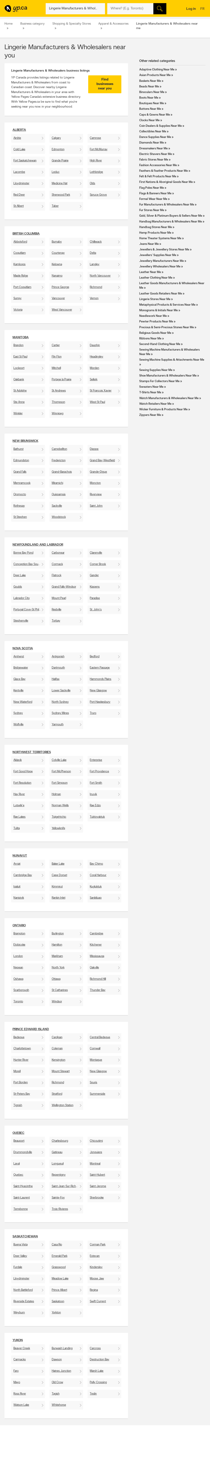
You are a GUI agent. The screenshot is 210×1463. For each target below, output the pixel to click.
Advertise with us (16, 1452)
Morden (94, 368)
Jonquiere (96, 1152)
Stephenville (20, 620)
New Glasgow (98, 690)
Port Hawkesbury (100, 702)
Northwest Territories (32, 752)
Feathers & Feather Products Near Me (163, 170)
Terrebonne (20, 1209)
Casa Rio (57, 1244)
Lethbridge (96, 172)
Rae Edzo (95, 805)
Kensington (58, 1060)
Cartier (56, 345)
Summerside (97, 1093)
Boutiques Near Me (151, 103)
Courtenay (58, 253)
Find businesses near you (104, 84)
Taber (55, 206)
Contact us (198, 1434)
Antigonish (58, 656)
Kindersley (96, 1267)
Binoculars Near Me (151, 92)
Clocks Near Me (149, 120)
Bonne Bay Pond (23, 552)
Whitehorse (59, 1405)
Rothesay (19, 505)
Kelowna (57, 264)
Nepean (18, 967)
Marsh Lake (96, 1371)
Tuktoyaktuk (97, 816)
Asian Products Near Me (155, 75)
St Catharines (60, 990)
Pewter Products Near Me (156, 321)
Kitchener (96, 944)
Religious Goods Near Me (155, 333)
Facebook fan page (141, 1460)
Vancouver (58, 298)
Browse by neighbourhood (104, 1460)
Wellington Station (62, 1105)
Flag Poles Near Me (151, 187)
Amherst (18, 656)
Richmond (96, 287)
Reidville (56, 609)
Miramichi (57, 483)
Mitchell (56, 368)
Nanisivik (18, 897)
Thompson (58, 402)
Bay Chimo (96, 863)
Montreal (95, 1163)
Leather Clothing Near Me (155, 277)
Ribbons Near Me (150, 338)
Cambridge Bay (22, 875)
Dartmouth (58, 667)
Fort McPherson (61, 771)
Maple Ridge (20, 275)
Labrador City (21, 598)
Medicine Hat (59, 183)
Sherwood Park (61, 194)
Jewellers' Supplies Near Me (157, 255)
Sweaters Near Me (151, 386)
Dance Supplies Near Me (155, 137)
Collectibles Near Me (152, 131)
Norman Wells (60, 805)
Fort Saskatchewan (24, 160)
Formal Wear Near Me (153, 199)
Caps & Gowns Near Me (154, 114)
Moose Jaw (97, 1278)
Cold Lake (19, 149)
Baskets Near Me (150, 81)
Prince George (60, 287)
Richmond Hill (98, 979)
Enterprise (96, 760)
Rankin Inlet (58, 897)
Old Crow (57, 1382)
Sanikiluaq (95, 897)
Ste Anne (19, 402)
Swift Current (98, 1301)
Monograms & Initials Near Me (158, 310)
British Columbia (26, 233)
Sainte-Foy (58, 1197)
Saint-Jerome (98, 1186)
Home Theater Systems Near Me (160, 238)
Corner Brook (98, 564)
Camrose (95, 138)
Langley (94, 264)
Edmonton (58, 149)
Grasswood (59, 1267)
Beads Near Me (149, 86)
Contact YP (55, 1452)
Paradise (95, 598)
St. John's (96, 609)
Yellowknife (58, 828)
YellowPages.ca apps (141, 1452)
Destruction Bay (99, 1359)
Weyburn (19, 1312)
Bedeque (18, 1037)
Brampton (19, 933)
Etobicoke (19, 944)
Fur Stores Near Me (151, 210)
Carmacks (19, 1359)
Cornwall (95, 1048)
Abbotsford (20, 241)
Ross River (19, 1393)
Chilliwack (96, 241)
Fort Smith (96, 782)
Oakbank (18, 379)
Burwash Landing (62, 1348)
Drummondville (22, 1152)
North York (58, 967)
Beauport (18, 1140)
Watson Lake (21, 1405)
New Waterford (22, 702)
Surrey (17, 298)
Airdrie (17, 138)
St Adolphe (20, 390)
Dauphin (95, 345)
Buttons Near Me (150, 109)
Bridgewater (20, 667)
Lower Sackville (61, 690)
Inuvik (93, 794)
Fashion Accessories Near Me (158, 165)
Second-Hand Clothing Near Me (159, 344)
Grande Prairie (60, 160)
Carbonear (58, 552)
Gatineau (57, 1152)
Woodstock (59, 517)
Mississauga (97, 956)
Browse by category (100, 1452)
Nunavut (20, 855)
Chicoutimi (96, 1140)
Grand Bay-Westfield (102, 460)
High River (96, 160)
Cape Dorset (59, 875)
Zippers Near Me (150, 415)
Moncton (95, 483)
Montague (96, 1060)
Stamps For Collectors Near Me (159, 381)
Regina (94, 1290)
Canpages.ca (177, 1456)
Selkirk (93, 379)
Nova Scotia (23, 648)
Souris (93, 1082)
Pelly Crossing (98, 1382)
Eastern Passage (100, 667)
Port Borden (20, 1082)
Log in (191, 9)
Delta (93, 253)
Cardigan (57, 1037)
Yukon (18, 1340)
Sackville (57, 505)
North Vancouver (100, 275)
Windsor (57, 1001)
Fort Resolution (22, 782)
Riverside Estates (23, 1301)
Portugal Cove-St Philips (27, 609)
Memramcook (21, 483)
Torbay (56, 620)
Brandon (18, 345)
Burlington (58, 933)
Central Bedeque (100, 1037)
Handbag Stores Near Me (155, 227)
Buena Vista (20, 1244)
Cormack (57, 564)
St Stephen (20, 517)
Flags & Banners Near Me (155, 193)
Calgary (56, 138)
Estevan (95, 1256)
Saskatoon (58, 1301)
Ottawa (56, 979)
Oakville (94, 967)
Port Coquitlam (22, 287)
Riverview (96, 494)
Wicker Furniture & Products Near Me (163, 409)
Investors (54, 1460)
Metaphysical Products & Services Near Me (167, 304)
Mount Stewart (61, 1071)
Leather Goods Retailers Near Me (160, 293)
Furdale (17, 1267)
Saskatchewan (25, 1236)
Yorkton (56, 1312)
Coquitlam (19, 253)
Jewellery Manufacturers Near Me (161, 261)
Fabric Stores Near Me (153, 159)
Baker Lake (58, 863)
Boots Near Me (148, 97)
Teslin (93, 1393)
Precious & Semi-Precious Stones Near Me (166, 327)
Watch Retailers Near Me (155, 403)
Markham (57, 956)
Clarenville (96, 552)
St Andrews (59, 390)
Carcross (95, 1348)
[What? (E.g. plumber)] (75, 8)
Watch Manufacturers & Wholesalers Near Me (169, 398)
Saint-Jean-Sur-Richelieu (66, 1186)
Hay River (19, 794)
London (18, 956)
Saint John (96, 505)
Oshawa (18, 979)
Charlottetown (22, 1048)
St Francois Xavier (100, 390)
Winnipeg (57, 413)
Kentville (18, 690)
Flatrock (56, 575)
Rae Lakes (19, 816)
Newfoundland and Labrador (38, 544)
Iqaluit (16, 886)
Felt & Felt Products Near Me (157, 176)
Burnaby (57, 241)
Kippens (95, 586)
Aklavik (17, 760)
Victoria (17, 309)
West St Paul (97, 402)
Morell (17, 1071)
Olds (92, 183)
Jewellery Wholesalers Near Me (159, 266)
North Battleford (23, 1290)
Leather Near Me (150, 272)
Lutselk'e (18, 805)
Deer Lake (19, 575)
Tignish (17, 1105)
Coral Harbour (98, 875)
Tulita (16, 828)
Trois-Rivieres (60, 1209)
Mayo (16, 1382)
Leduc (56, 172)
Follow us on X (138, 1456)
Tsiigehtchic (59, 816)
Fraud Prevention (16, 1460)
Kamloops (19, 264)
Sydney (18, 713)
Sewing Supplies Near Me (155, 370)
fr (203, 9)
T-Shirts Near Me (150, 392)
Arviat (16, 863)
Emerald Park (59, 1256)
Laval (16, 1163)
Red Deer (19, 194)
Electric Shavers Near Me (155, 154)
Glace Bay (19, 679)
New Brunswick (25, 441)
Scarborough (21, 990)
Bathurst (18, 449)
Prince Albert (59, 1290)
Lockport (18, 368)
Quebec (18, 1133)
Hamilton (57, 944)
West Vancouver (62, 309)
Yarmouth (58, 724)
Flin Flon (57, 356)
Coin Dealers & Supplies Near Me (160, 126)
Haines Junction (61, 1371)
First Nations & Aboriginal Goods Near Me (166, 182)
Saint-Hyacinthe (23, 1186)
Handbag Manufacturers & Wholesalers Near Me (170, 221)
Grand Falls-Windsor (64, 586)
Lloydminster (21, 183)
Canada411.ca (177, 1452)
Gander (94, 575)
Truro (93, 713)
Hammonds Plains (100, 679)
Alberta (19, 130)
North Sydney (60, 702)
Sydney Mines (60, 713)
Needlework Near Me (153, 316)
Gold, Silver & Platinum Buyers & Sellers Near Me (170, 215)
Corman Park (97, 1244)
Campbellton (59, 449)
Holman (56, 794)
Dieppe (94, 449)
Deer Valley (20, 1256)
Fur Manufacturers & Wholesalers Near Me (166, 204)
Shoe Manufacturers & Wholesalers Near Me (168, 375)
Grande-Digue (98, 471)
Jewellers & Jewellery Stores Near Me (164, 249)
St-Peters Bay (21, 1093)
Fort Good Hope (23, 771)
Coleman (57, 1048)
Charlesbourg (60, 1140)
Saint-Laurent (21, 1197)
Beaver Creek (21, 1348)
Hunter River (20, 1060)
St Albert (18, 206)
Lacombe (19, 172)
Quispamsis (59, 494)
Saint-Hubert (97, 1174)
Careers (53, 1456)
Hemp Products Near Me (155, 232)
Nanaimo (57, 275)
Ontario (19, 925)
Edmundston (21, 460)
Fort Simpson (60, 782)
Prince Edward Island (31, 1029)
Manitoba (21, 337)
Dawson (57, 1359)
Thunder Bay (97, 990)
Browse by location (100, 1456)
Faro (16, 1371)
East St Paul (20, 356)
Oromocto (19, 494)
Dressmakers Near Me (153, 148)
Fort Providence (99, 771)
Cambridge (96, 933)
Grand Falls (19, 471)
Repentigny (59, 1174)
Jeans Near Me (149, 244)
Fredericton (59, 460)
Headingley (96, 356)
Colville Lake (59, 760)
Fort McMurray (98, 149)
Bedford (94, 656)
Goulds (17, 586)
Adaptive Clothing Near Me (156, 69)
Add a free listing (16, 1456)
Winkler (18, 413)
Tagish (56, 1393)
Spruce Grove (98, 194)
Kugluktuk (96, 886)
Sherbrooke (97, 1197)
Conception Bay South (27, 564)
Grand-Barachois (62, 471)
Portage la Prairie (61, 379)
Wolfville (18, 724)
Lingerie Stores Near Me (154, 299)
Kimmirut (57, 886)
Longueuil (58, 1163)
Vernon (94, 298)
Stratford (57, 1093)
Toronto (18, 1001)
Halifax (56, 679)
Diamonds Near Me (151, 142)
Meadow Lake (60, 1278)
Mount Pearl (59, 598)
